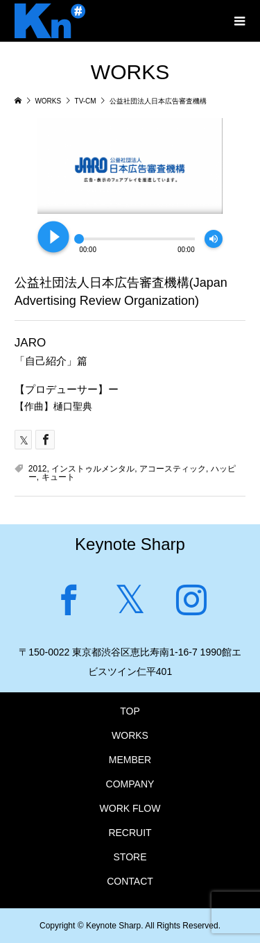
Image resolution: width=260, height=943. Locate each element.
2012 (37, 469)
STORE (130, 856)
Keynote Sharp (130, 544)
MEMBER (130, 759)
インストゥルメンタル (93, 469)
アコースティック (172, 469)
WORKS (130, 735)
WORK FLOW (130, 808)
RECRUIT (129, 832)
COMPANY (130, 784)
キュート (58, 477)
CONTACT (130, 881)
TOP (130, 711)
